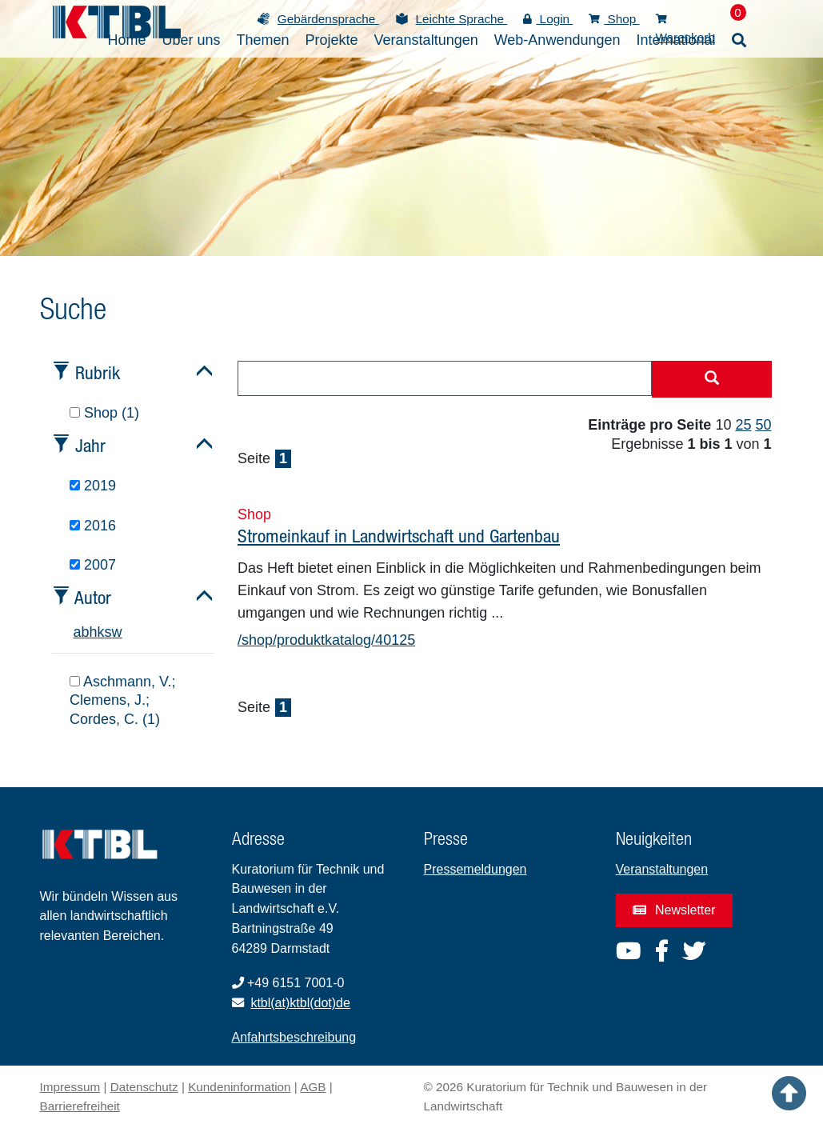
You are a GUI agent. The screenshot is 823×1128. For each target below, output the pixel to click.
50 (763, 425)
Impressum (70, 1087)
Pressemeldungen (475, 869)
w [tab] (117, 632)
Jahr (90, 445)
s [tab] (108, 632)
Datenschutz (144, 1087)
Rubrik (97, 372)
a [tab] (78, 632)
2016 (93, 526)
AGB (313, 1087)
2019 (93, 486)
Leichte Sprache (462, 19)
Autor (92, 597)
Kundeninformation (239, 1087)
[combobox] (445, 378)
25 (743, 425)
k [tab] (101, 632)
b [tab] (86, 632)
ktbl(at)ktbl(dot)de (300, 1003)
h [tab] (94, 632)
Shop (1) (104, 413)
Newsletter (674, 910)
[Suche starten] (712, 379)
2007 (93, 565)
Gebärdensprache (328, 19)
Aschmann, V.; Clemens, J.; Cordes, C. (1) (122, 700)
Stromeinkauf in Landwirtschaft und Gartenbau (399, 535)
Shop (614, 19)
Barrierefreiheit (80, 1106)
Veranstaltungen (662, 869)
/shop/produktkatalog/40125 (326, 640)
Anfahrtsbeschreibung (294, 1037)
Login (548, 19)
